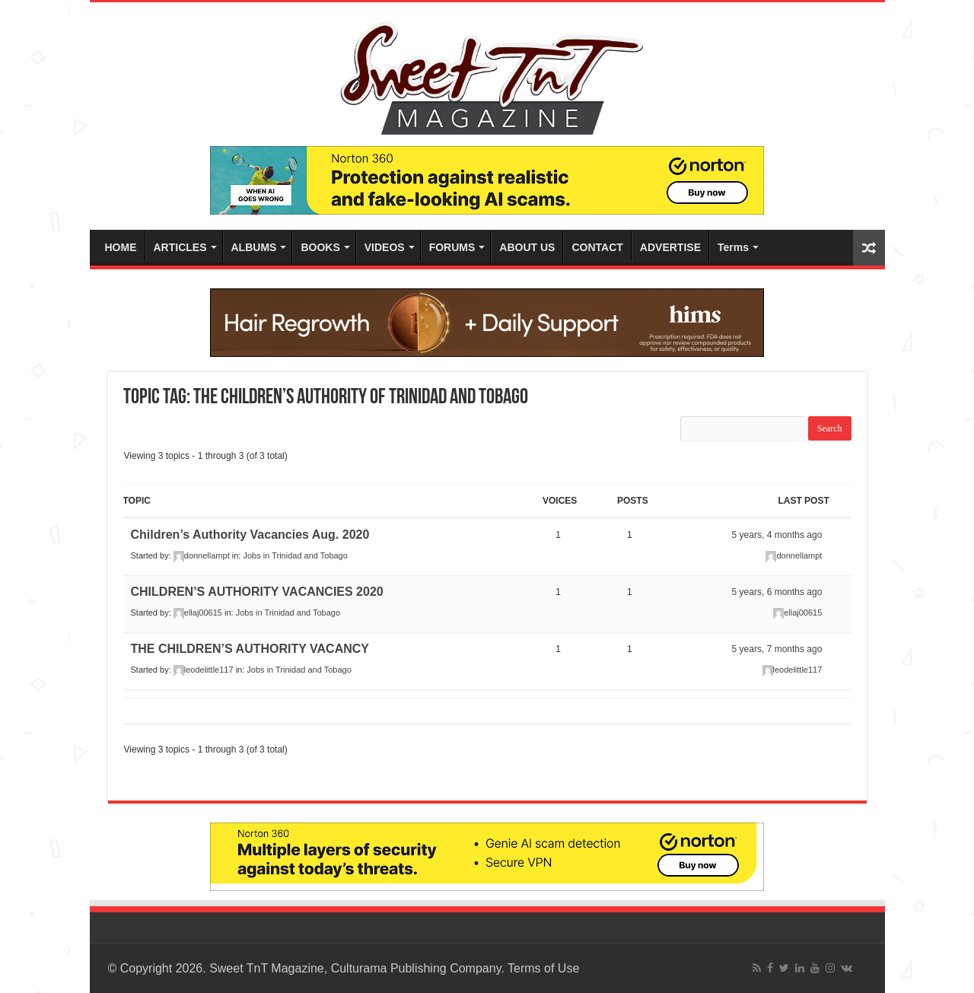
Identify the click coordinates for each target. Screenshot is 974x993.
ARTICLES (180, 247)
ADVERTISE (670, 247)
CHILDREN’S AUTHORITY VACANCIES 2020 (257, 591)
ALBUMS (254, 247)
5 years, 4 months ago (777, 535)
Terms (733, 247)
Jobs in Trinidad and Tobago (295, 555)
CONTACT (596, 247)
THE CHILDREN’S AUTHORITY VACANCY (250, 648)
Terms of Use (543, 968)
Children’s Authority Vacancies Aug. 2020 (250, 534)
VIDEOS (384, 247)
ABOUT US (527, 247)
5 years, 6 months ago (777, 592)
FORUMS (452, 247)
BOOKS (320, 247)
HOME (121, 247)
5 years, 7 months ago (777, 649)
